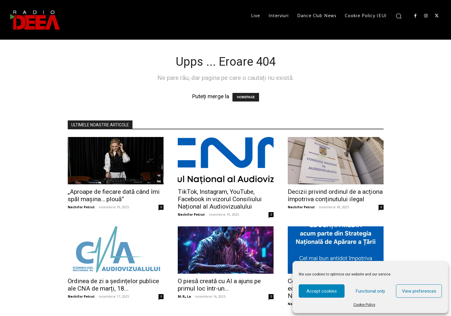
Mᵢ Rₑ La (184, 296)
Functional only (370, 291)
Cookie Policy (364, 305)
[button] (399, 16)
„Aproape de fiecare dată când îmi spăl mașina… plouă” (114, 195)
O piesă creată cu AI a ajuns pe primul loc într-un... (219, 285)
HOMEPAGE (246, 97)
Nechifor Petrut (81, 207)
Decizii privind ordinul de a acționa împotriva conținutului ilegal (335, 195)
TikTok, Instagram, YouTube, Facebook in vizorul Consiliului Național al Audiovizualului (220, 199)
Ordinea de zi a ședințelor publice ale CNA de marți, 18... (113, 285)
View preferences (419, 291)
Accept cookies (321, 291)
